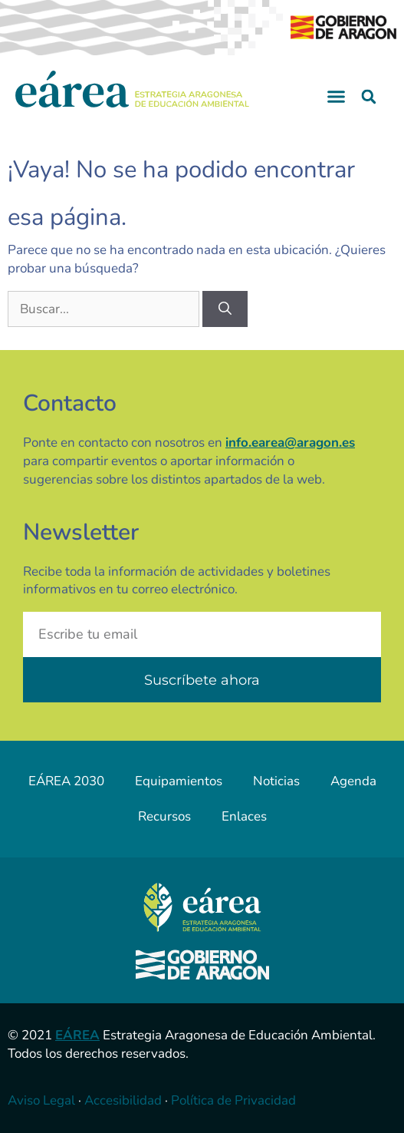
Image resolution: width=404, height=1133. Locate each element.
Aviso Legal (41, 1100)
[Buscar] (225, 309)
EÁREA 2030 (66, 781)
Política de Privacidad (233, 1100)
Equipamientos (178, 781)
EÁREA (77, 1035)
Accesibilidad (123, 1100)
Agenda (353, 781)
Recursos (164, 816)
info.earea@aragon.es (290, 442)
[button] (336, 96)
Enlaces (244, 816)
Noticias (276, 781)
